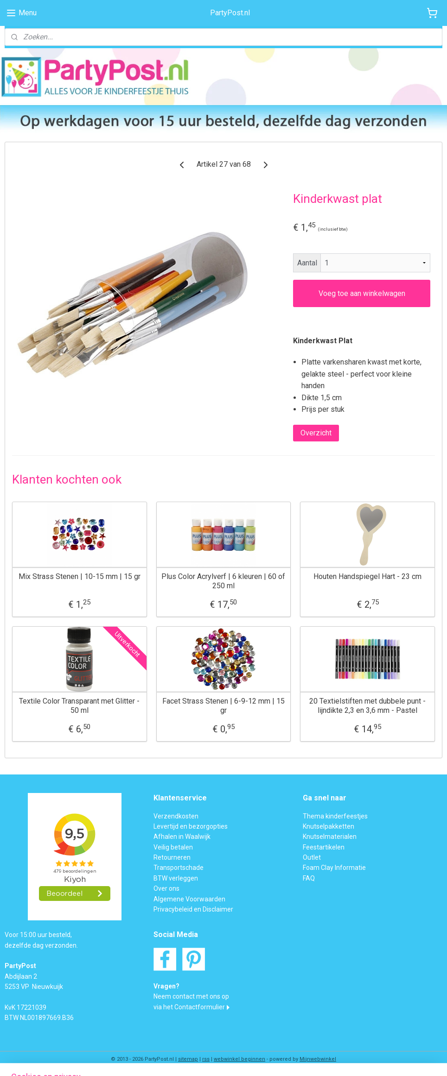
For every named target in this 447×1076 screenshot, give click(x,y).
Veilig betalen (173, 847)
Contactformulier (199, 1007)
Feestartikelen (324, 847)
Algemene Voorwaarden (189, 899)
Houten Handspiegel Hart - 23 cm (367, 576)
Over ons (166, 888)
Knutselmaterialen (330, 836)
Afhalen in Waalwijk (182, 836)
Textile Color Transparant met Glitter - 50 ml (79, 705)
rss (206, 1059)
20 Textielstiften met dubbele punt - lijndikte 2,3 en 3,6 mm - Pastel (367, 705)
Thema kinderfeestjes (335, 816)
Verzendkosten (175, 816)
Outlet (312, 857)
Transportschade (178, 867)
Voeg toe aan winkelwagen (362, 293)
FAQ (309, 878)
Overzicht (316, 432)
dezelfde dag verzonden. (41, 945)
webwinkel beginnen (239, 1059)
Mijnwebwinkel (318, 1059)
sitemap (188, 1059)
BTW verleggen (175, 878)
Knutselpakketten (328, 826)
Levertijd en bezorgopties (190, 826)
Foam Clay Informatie (334, 867)
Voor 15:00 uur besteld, (38, 934)
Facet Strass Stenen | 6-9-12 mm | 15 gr (223, 705)
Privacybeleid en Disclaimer (193, 909)
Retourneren (172, 857)
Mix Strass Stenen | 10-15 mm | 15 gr (79, 576)
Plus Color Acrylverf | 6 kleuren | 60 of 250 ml (223, 581)
